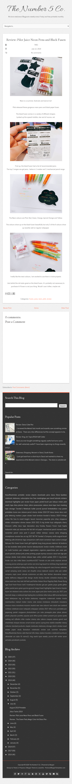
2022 (10, 674)
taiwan (28, 528)
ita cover (32, 597)
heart (42, 594)
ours (54, 615)
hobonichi (8, 535)
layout (33, 525)
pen (48, 504)
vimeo (46, 779)
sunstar (17, 542)
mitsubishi (55, 608)
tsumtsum (63, 639)
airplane (58, 566)
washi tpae (38, 642)
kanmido (8, 601)
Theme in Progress (19, 774)
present (51, 621)
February (13, 745)
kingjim (27, 525)
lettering (12, 521)
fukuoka (38, 590)
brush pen (48, 507)
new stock (53, 611)
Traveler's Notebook (23, 514)
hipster (64, 594)
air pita (47, 566)
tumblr (39, 779)
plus (52, 525)
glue (6, 521)
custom (58, 545)
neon (40, 305)
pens (48, 501)
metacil (18, 608)
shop (57, 525)
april (25, 570)
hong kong (41, 549)
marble (51, 552)
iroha (21, 597)
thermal (28, 639)
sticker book (15, 563)
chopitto (33, 577)
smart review (30, 628)
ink (11, 597)
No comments (36, 58)
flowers (48, 532)
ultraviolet (8, 642)
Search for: (9, 478)
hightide (34, 549)
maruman (39, 525)
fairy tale (20, 587)
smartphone (9, 542)
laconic (29, 552)
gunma (25, 594)
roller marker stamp (28, 625)
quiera (60, 621)
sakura (45, 511)
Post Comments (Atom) (21, 393)
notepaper (34, 615)
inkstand (15, 597)
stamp (34, 518)
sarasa (51, 539)
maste (64, 604)
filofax (35, 587)
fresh (15, 590)
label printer (22, 552)
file (11, 525)
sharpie (16, 628)
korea (15, 518)
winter (60, 642)
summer (55, 635)
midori (60, 507)
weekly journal (48, 642)
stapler (28, 632)
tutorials (58, 504)
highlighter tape (49, 594)
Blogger (51, 771)
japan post (40, 597)
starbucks (34, 632)
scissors (49, 559)
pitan (54, 618)
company (8, 580)
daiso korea (54, 518)
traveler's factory (49, 521)
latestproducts (38, 552)
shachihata (9, 628)
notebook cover (17, 615)
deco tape (22, 532)
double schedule (50, 584)
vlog (31, 642)
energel (64, 545)
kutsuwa (23, 535)
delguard (20, 584)
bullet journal (36, 514)
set (59, 559)
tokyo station (40, 639)
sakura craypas (46, 625)
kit (59, 549)
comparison (31, 545)
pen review (25, 507)
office (51, 615)
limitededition (53, 514)
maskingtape (41, 504)
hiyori (7, 597)
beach (45, 570)
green (21, 594)
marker (58, 604)
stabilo (52, 628)
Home (36, 314)
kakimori (55, 549)
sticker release (26, 563)
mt (6, 556)
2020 (58, 521)
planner (21, 511)
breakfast (16, 573)
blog (57, 570)
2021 (37, 528)
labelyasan (14, 604)
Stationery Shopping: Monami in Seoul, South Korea (34, 458)
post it (26, 539)
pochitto (20, 621)
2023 (55, 563)
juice (36, 305)
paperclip (47, 525)
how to (16, 525)
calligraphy (58, 528)
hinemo (58, 594)
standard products (18, 632)
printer (27, 559)
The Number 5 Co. (36, 9)
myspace (32, 779)
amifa (54, 542)
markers (19, 521)
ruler (38, 625)
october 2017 (43, 615)
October (13, 698)
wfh (55, 642)
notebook (8, 504)
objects (34, 501)
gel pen (45, 590)
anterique (20, 570)
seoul (55, 559)
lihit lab (29, 535)
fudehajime (31, 590)
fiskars (40, 587)
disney (41, 584)
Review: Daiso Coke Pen (24, 430)
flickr (22, 779)
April (11, 737)
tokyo (26, 511)
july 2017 (60, 597)
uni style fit (17, 642)
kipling (30, 601)
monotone (20, 611)
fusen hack (24, 549)
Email (53, 779)
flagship (51, 587)
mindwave (46, 608)
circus (39, 577)
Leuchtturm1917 (32, 566)
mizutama (63, 608)
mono (13, 611)
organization (34, 556)
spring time (45, 628)
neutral (33, 611)
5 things (64, 521)
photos (18, 559)
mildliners (58, 552)
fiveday (42, 532)
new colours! (44, 611)
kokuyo (55, 507)
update (49, 563)
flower (60, 587)
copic (14, 580)
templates (63, 635)
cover (19, 580)
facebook (15, 779)
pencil (29, 518)
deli (25, 584)
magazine (42, 604)
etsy (37, 532)
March (12, 741)
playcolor (13, 621)
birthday (53, 570)
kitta (45, 601)
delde (7, 584)
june (65, 597)
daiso (53, 501)
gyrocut (31, 594)
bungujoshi (46, 573)
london (46, 552)
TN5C (36, 51)
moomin (27, 611)
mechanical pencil (49, 535)
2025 (10, 663)
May (11, 733)
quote (65, 621)
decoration (31, 532)
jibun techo (48, 597)
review (49, 305)
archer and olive (33, 570)
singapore (63, 525)
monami (60, 535)
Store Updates (61, 501)
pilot (44, 305)
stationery (16, 504)
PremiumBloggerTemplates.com (55, 774)
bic (48, 570)
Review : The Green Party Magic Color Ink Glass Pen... (29, 725)
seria (57, 539)
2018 (45, 518)
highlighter (17, 507)
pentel (41, 507)
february (8, 549)
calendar (64, 573)
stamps (8, 563)
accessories (37, 511)
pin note (40, 618)
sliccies (22, 628)
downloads (41, 501)
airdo (53, 566)
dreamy (60, 584)
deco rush (63, 518)
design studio (33, 584)
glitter (65, 590)
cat (28, 577)
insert (22, 525)
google (25, 779)
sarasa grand (58, 625)
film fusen (15, 549)
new (37, 611)
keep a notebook (18, 601)
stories (22, 528)
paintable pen (62, 615)
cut (38, 580)
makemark (51, 604)
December (14, 690)
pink (22, 559)
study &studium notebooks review (31, 635)
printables (8, 518)
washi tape (9, 511)
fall (25, 587)
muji (59, 514)
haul (58, 511)
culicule (24, 580)
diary (16, 511)
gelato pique (52, 590)
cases (24, 577)
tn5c (33, 639)
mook (65, 552)
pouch (33, 539)
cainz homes (55, 573)
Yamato (42, 566)
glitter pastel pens (11, 594)
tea (22, 542)
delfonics (13, 584)
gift (30, 549)
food (10, 590)
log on (21, 604)
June (12, 729)
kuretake (14, 552)
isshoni (26, 597)
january (48, 549)
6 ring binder (45, 528)
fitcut (45, 587)
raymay (43, 559)
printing (32, 559)
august (59, 542)
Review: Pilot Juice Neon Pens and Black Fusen (36, 42)
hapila (64, 532)
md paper (38, 535)
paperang (8, 618)
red (12, 625)
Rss (57, 779)
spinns (38, 628)
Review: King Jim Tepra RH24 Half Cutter (30, 443)
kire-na (35, 601)
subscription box (27, 504)
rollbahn (17, 625)
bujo (51, 528)
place (59, 618)
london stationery (31, 604)
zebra (31, 511)
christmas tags (20, 545)
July (11, 709)
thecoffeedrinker (11, 501)
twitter (18, 779)
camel (7, 577)
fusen (31, 305)
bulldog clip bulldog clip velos (31, 573)
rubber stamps (42, 539)
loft (33, 535)
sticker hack (31, 521)
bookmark (63, 570)
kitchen (40, 601)
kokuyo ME (51, 601)
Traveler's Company (44, 542)
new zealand (62, 611)
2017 (30, 542)
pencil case (18, 539)
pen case (59, 556)
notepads (26, 615)
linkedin (29, 779)
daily (41, 580)
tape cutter (37, 563)
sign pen (64, 559)
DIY (48, 518)
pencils (12, 559)
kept (25, 601)
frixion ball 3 (21, 590)
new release (22, 518)
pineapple (48, 618)
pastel (64, 514)
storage (12, 514)
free (34, 504)
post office (34, 621)
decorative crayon (60, 580)
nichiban (8, 615)
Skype (50, 779)
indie (14, 535)
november (8, 539)
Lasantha (41, 774)
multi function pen (15, 556)
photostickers (31, 618)
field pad (29, 587)
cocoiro (51, 577)
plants (7, 621)
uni (24, 542)
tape (54, 511)
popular (26, 621)
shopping (63, 539)
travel (52, 504)
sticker (40, 518)
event (12, 587)
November (14, 694)
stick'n (54, 632)
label (7, 604)
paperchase (51, 556)
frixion (54, 532)
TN (36, 542)
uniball (44, 563)
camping (13, 577)
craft (37, 545)
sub (48, 635)
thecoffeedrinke (11, 639)
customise (32, 580)
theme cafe (21, 639)
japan (37, 507)
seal (65, 625)
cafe (13, 545)
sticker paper (10, 635)
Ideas (24, 566)
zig (27, 542)
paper (24, 521)
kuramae (58, 601)
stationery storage (45, 632)
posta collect (43, 621)
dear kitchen (48, 580)
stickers (64, 504)
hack (59, 532)
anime (14, 570)
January (13, 749)
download (8, 507)
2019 (33, 528)
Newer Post (7, 314)
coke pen (58, 577)
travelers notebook (52, 639)
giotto (60, 590)
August (12, 706)
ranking (8, 625)
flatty (56, 587)
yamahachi (15, 646)
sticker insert (62, 632)
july (18, 535)
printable (21, 501)
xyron (65, 642)
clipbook (45, 577)
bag (40, 570)
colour (7, 525)
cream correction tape (47, 545)
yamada (8, 646)
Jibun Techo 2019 (16, 717)
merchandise (10, 608)
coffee (15, 532)
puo (55, 621)
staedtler (58, 628)
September (14, 702)
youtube (23, 646)
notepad (26, 556)
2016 (10, 760)
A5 (34, 542)
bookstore (8, 573)
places (64, 618)
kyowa (64, 601)
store (50, 511)
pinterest (36, 779)
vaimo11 (26, 642)
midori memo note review (32, 608)
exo (15, 587)
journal (44, 514)
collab (64, 577)
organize (43, 556)
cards (19, 577)
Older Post (65, 314)
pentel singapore (19, 618)
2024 (10, 666)
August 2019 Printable (18, 713)
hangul (37, 594)
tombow (40, 521)
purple (38, 559)
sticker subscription (12, 528)
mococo (8, 611)
